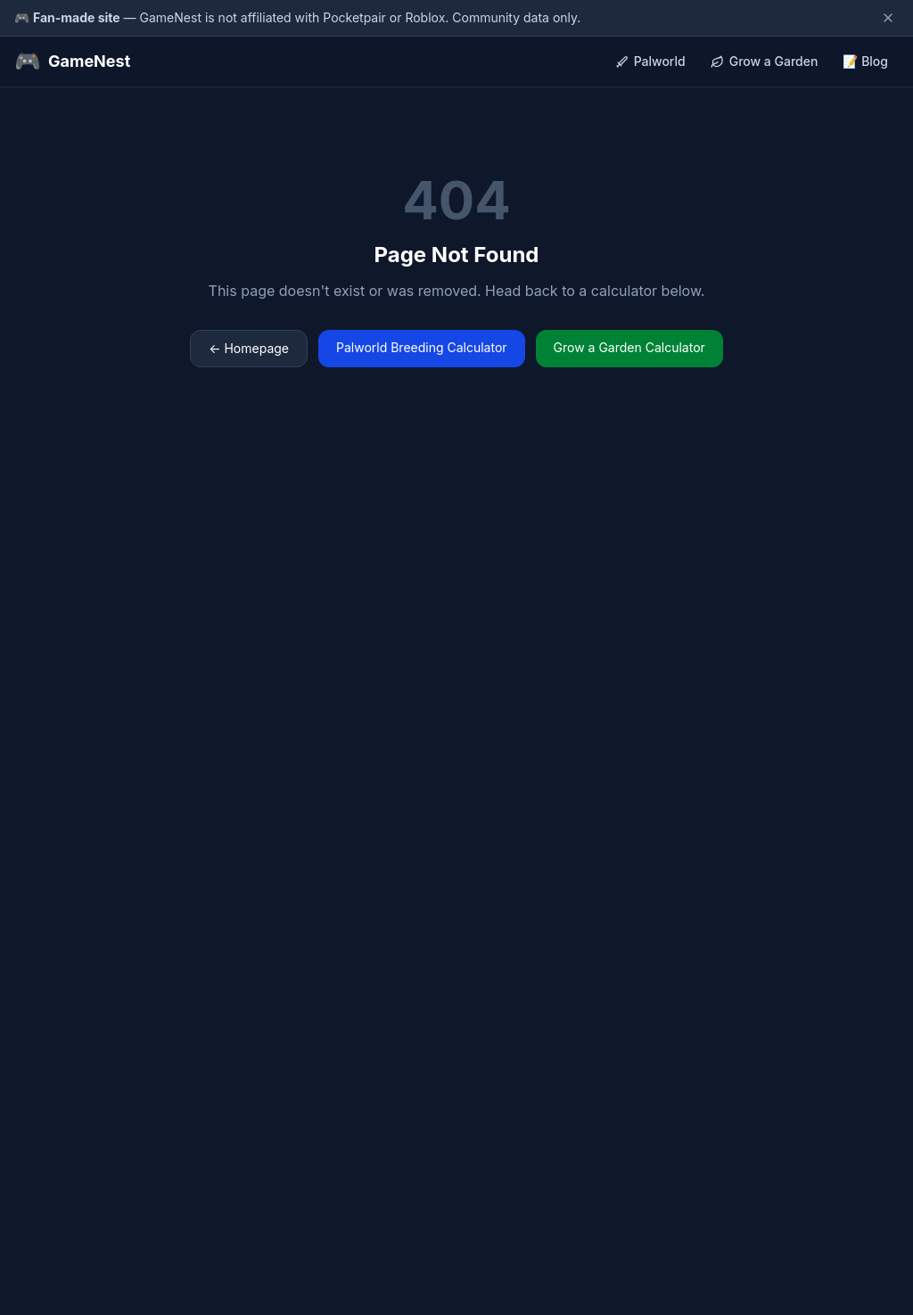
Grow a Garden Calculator (629, 347)
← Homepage (249, 348)
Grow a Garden (764, 61)
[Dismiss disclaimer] (888, 18)
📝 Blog (865, 61)
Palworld (650, 61)
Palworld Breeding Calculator (421, 347)
